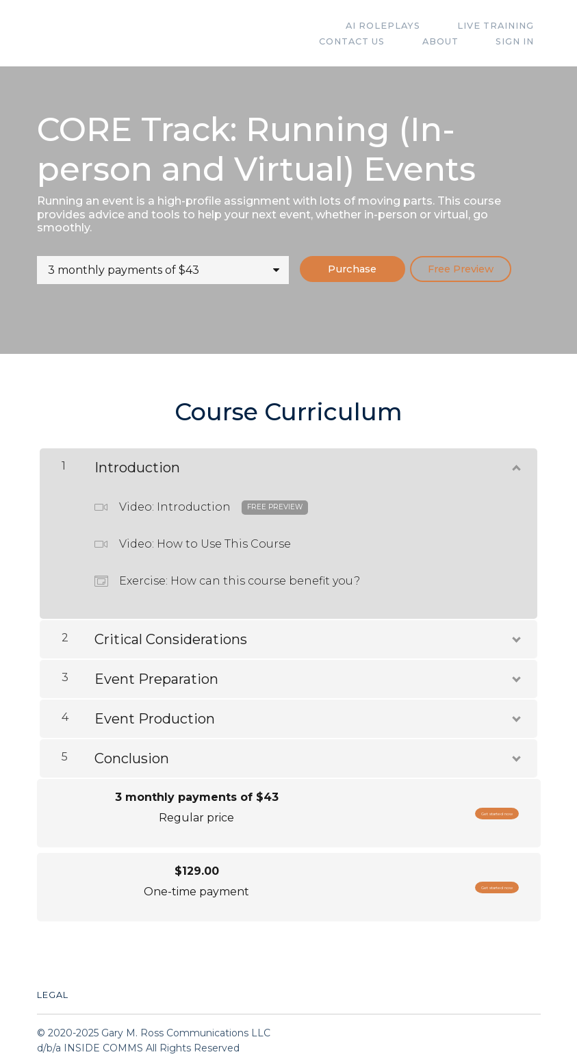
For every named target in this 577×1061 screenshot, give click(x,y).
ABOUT (459, 41)
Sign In (521, 41)
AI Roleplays (311, 26)
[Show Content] (515, 459)
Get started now (467, 808)
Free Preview (487, 269)
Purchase (361, 269)
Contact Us (508, 26)
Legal (52, 989)
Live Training (412, 26)
